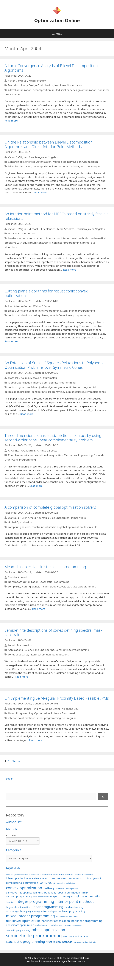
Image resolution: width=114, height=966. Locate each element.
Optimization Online (57, 20)
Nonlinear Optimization (68, 85)
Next (16, 761)
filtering (34, 654)
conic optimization (19, 315)
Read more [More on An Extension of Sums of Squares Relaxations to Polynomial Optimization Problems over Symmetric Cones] (26, 414)
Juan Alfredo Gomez (20, 306)
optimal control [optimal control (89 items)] (41, 925)
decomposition (42, 90)
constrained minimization (44, 238)
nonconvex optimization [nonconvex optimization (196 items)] (23, 921)
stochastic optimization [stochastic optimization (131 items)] (76, 936)
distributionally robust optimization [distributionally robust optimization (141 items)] (59, 892)
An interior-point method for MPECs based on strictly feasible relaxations (57, 216)
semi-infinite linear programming (70, 315)
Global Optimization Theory (24, 382)
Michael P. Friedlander (42, 229)
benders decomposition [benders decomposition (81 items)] (84, 875)
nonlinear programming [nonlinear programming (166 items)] (87, 921)
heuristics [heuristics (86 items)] (10, 902)
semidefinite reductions (55, 654)
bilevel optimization (19, 90)
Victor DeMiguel (17, 80)
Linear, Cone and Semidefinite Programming (34, 310)
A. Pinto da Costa (47, 450)
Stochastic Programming (54, 582)
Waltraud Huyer (17, 517)
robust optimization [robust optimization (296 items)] (48, 929)
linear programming (49, 718)
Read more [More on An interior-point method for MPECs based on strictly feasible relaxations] (69, 269)
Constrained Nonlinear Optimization (29, 161)
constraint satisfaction (45, 527)
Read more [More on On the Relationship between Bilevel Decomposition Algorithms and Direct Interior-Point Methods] (40, 192)
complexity (14, 586)
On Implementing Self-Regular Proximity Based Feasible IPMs (57, 698)
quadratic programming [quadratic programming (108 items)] (18, 930)
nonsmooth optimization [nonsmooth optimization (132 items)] (20, 925)
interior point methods (65, 166)
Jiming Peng (15, 708)
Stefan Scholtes (65, 229)
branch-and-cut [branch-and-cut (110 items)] (58, 878)
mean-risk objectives (53, 586)
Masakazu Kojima (18, 378)
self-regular (69, 718)
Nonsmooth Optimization (23, 582)
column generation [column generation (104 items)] (94, 878)
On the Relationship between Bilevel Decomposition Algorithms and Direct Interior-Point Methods (49, 144)
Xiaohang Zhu (70, 708)
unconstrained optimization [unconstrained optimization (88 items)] (85, 942)
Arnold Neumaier (38, 517)
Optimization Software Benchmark (55, 713)
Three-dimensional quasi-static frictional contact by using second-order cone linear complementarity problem (53, 437)
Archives (11, 835)
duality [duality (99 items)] (84, 892)
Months (11, 829)
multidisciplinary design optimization (74, 90)
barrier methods (18, 238)
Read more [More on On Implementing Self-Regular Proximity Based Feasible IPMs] (35, 740)
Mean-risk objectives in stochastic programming (45, 566)
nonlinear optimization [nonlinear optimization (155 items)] (55, 921)
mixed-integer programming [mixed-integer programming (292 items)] (30, 915)
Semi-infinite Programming (78, 310)
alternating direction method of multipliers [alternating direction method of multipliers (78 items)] (22, 875)
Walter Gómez (41, 306)
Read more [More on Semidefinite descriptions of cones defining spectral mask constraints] (21, 676)
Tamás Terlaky (32, 708)
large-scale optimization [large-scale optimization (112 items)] (18, 907)
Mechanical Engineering (78, 455)
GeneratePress (81, 957)
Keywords (13, 868)
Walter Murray (37, 80)
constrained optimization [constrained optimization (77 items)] (65, 883)
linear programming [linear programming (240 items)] (47, 906)
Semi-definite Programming (59, 382)
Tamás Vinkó (78, 517)
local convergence (91, 166)
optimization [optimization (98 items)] (56, 925)
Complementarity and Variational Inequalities (35, 455)
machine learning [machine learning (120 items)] (74, 907)
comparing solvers (19, 527)
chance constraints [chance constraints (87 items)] (75, 878)
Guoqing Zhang (51, 708)
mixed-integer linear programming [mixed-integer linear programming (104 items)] (23, 911)
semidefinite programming (48, 391)
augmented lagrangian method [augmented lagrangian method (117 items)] (56, 874)
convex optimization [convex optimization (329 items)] (24, 887)
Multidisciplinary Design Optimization (30, 85)
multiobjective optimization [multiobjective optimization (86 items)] (67, 916)
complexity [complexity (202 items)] (47, 882)
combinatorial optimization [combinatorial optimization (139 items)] (22, 882)
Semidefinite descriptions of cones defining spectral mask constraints (53, 632)
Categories (13, 850)
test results (90, 527)
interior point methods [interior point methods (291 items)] (75, 901)
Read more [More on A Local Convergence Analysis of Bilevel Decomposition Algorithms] (11, 120)
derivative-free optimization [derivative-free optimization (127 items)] (21, 892)
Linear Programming (20, 713)
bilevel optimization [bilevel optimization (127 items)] (17, 878)
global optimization (69, 387)
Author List (14, 822)
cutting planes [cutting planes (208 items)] (54, 888)
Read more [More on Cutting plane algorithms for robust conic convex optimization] (11, 341)
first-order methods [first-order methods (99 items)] (42, 896)
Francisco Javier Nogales (43, 157)
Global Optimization (20, 522)
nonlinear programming (66, 242)
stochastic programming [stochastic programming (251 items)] (25, 941)
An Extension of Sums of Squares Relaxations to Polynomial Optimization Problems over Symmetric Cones (55, 365)
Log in (9, 778)
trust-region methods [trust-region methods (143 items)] (59, 942)
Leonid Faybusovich (19, 645)
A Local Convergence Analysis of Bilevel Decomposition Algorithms (51, 68)
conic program (16, 387)
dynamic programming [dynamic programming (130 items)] (19, 896)
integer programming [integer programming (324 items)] (35, 901)
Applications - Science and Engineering (31, 650)
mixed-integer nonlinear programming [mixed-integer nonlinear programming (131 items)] (63, 911)
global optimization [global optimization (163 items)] (89, 896)
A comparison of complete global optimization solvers (50, 507)
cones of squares (18, 654)
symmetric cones (95, 391)
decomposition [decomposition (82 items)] (72, 888)
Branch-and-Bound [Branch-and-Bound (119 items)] (39, 878)
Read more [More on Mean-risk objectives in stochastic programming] (38, 609)
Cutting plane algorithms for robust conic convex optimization (46, 293)
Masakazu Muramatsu (43, 378)
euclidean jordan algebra (42, 387)
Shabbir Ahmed (17, 577)
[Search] (103, 796)
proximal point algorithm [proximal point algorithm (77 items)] (72, 925)
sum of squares (75, 391)
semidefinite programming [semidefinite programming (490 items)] (34, 936)
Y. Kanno (13, 450)
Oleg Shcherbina (59, 517)
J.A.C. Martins (28, 450)
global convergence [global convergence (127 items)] (64, 896)
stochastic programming (81, 586)
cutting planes (39, 315)
